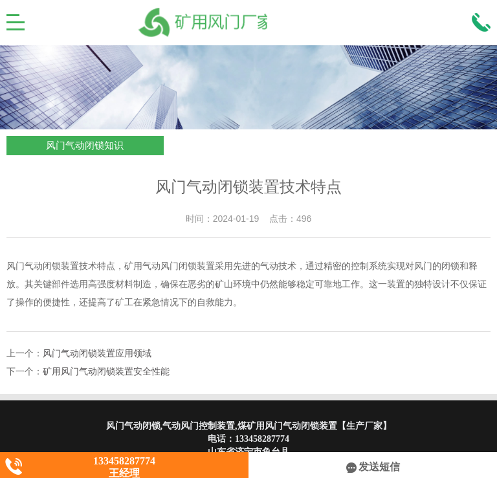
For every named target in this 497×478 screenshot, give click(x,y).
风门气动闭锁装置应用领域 (97, 353)
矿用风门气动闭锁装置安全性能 (106, 371)
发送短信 (373, 466)
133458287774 (262, 439)
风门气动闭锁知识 (85, 145)
